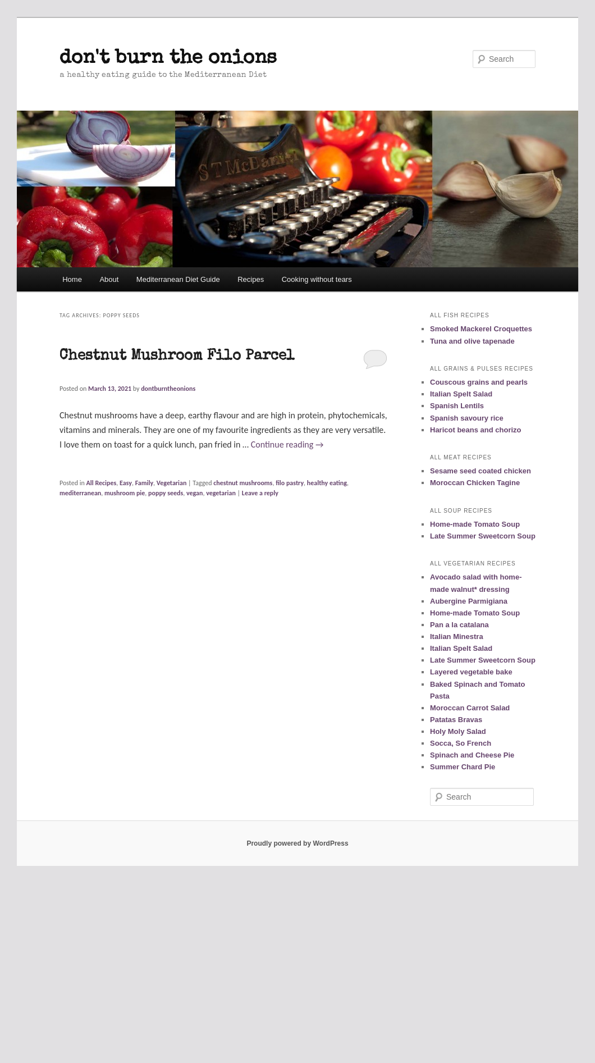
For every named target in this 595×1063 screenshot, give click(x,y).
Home (72, 279)
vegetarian (221, 493)
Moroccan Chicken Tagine (475, 482)
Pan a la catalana (459, 625)
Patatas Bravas (456, 719)
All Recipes (101, 483)
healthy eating (327, 483)
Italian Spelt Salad (461, 394)
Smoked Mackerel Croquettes (481, 329)
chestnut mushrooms (242, 483)
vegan (194, 493)
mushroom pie (124, 493)
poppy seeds (165, 493)
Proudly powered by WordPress (297, 843)
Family (144, 483)
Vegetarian (172, 483)
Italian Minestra (456, 636)
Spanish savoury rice (467, 418)
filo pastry (290, 483)
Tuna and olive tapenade (472, 341)
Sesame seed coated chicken (480, 471)
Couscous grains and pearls (479, 382)
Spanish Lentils (457, 406)
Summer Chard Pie (462, 767)
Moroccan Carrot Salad (470, 708)
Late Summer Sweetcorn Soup (483, 536)
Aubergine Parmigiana (468, 601)
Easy (126, 483)
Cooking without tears (317, 279)
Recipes (250, 279)
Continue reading (287, 444)
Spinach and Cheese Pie (472, 755)
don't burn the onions (168, 59)
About (108, 279)
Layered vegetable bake (471, 672)
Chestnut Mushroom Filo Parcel (177, 356)
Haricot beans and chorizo (475, 430)
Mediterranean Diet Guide (178, 279)
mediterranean (80, 493)
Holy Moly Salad (458, 731)
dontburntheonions (168, 389)
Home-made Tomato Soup (475, 524)
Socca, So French (460, 743)
